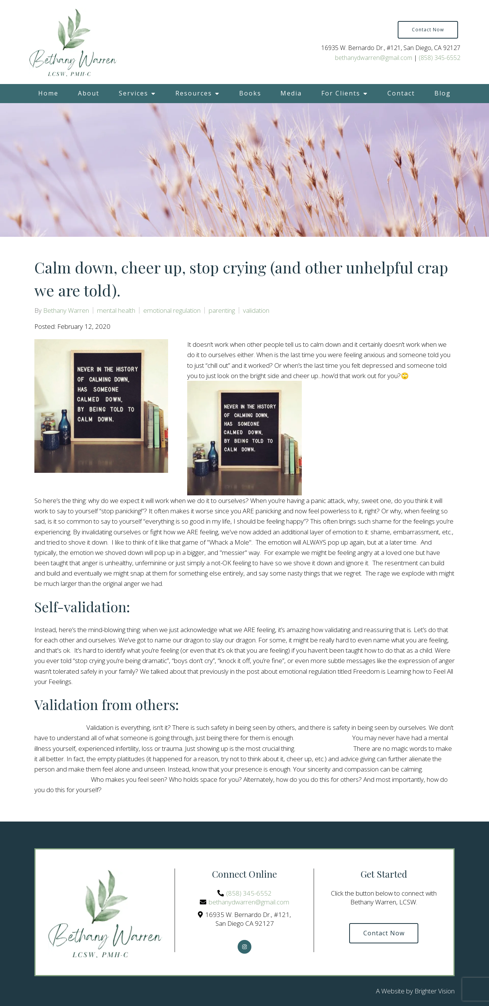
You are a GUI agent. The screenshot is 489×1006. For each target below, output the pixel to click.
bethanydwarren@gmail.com (373, 57)
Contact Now (428, 29)
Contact (401, 93)
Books (250, 93)
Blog (442, 93)
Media (291, 93)
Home (48, 93)
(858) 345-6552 (439, 57)
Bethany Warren (66, 310)
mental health (116, 310)
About (88, 93)
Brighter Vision (435, 991)
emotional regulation (172, 310)
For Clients (340, 93)
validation (256, 310)
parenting (222, 310)
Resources (193, 93)
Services (133, 93)
